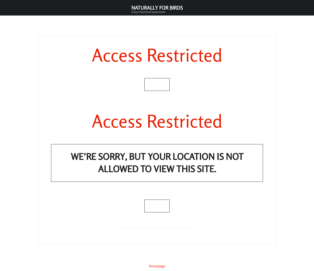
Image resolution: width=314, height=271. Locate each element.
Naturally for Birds (157, 9)
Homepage (157, 266)
